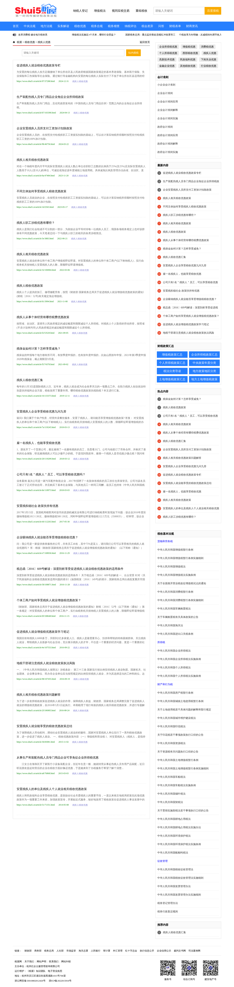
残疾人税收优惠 (80, 81)
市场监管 (71, 950)
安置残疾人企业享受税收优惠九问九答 (41, 411)
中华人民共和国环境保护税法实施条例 (179, 844)
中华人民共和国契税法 (170, 802)
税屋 (19, 42)
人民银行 (95, 950)
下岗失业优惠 (208, 59)
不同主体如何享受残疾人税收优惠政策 (41, 191)
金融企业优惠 (167, 66)
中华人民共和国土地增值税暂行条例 (177, 760)
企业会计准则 (165, 93)
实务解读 (63, 26)
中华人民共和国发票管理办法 (174, 886)
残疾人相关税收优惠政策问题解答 (39, 694)
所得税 (161, 642)
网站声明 (41, 961)
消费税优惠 (207, 46)
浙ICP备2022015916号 (60, 980)
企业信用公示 (164, 950)
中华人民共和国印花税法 (171, 726)
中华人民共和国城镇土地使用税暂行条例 (180, 701)
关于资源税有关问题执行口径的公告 (177, 751)
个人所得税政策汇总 (172, 362)
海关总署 (83, 950)
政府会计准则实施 (167, 152)
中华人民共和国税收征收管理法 (175, 869)
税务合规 (97, 26)
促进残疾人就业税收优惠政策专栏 (39, 65)
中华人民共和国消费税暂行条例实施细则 (180, 600)
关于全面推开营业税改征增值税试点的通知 (181, 583)
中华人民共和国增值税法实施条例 (176, 575)
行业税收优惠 (208, 66)
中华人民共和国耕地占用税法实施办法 (179, 827)
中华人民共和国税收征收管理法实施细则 (180, 878)
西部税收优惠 (190, 53)
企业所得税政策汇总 (204, 354)
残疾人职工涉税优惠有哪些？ (36, 222)
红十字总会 (131, 950)
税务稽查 (114, 26)
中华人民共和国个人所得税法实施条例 (179, 676)
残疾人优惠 (44, 42)
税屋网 (18, 961)
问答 (161, 26)
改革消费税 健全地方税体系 (32, 34)
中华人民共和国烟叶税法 (171, 793)
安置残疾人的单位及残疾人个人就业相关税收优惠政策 (52, 789)
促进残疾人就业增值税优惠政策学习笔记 (43, 631)
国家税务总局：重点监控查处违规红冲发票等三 (150, 34)
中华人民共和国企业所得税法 (174, 650)
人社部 (60, 950)
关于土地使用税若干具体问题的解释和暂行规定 (184, 709)
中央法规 (29, 26)
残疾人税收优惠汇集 (30, 380)
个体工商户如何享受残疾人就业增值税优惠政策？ (49, 600)
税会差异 (147, 26)
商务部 (37, 950)
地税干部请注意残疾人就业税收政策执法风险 (46, 663)
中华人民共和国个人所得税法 (174, 667)
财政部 (28, 950)
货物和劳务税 (165, 541)
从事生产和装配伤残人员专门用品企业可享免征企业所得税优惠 (58, 757)
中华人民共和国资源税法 (171, 743)
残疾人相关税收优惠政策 (33, 159)
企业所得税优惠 (168, 46)
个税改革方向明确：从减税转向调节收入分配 (203, 34)
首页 (16, 26)
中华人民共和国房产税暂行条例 (175, 692)
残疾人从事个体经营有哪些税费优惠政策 (43, 317)
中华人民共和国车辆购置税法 (174, 608)
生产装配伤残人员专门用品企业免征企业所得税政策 (50, 96)
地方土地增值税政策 (204, 379)
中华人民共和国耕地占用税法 (174, 819)
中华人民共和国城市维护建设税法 (176, 718)
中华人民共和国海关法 (170, 625)
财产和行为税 (165, 684)
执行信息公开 (147, 950)
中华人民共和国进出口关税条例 (175, 634)
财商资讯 (192, 26)
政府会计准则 (165, 126)
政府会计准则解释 (167, 143)
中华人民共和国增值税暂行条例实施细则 (180, 558)
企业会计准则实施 (167, 118)
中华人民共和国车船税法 (171, 777)
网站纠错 (66, 961)
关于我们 (29, 961)
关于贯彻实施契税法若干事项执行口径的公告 (183, 810)
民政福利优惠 (187, 59)
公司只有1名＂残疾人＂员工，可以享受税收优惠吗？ (51, 474)
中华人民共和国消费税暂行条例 (175, 591)
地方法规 (46, 26)
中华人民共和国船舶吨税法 (172, 852)
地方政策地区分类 (204, 371)
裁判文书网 (180, 950)
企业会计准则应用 (167, 101)
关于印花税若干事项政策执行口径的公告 (180, 734)
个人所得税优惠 (168, 53)
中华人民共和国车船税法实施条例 (176, 785)
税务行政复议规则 (167, 911)
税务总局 (49, 950)
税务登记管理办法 (167, 903)
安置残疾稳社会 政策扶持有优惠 (37, 505)
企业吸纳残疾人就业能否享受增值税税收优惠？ (47, 537)
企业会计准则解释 (167, 110)
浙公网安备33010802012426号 (30, 980)
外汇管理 (117, 950)
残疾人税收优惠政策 (30, 285)
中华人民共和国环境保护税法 (174, 835)
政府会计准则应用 (167, 135)
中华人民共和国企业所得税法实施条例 (179, 659)
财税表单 (175, 26)
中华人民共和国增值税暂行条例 (175, 549)
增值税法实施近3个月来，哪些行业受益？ (94, 34)
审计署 (106, 950)
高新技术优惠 (167, 59)
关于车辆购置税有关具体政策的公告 (177, 617)
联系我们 (53, 961)
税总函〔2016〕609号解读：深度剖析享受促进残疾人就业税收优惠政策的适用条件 (70, 568)
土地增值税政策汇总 (172, 379)
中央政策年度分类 (204, 362)
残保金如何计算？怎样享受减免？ (39, 348)
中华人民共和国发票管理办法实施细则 (179, 894)
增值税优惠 (189, 46)
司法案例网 (194, 950)
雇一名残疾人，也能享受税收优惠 (39, 442)
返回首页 (145, 42)
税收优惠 (80, 26)
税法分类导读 (172, 371)
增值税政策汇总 (172, 354)
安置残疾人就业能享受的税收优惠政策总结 (44, 726)
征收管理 (162, 861)
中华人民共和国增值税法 (171, 566)
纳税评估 (130, 26)
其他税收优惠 (187, 66)
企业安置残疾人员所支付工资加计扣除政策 (44, 128)
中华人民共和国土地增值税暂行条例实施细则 (183, 768)
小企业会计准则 (166, 84)
